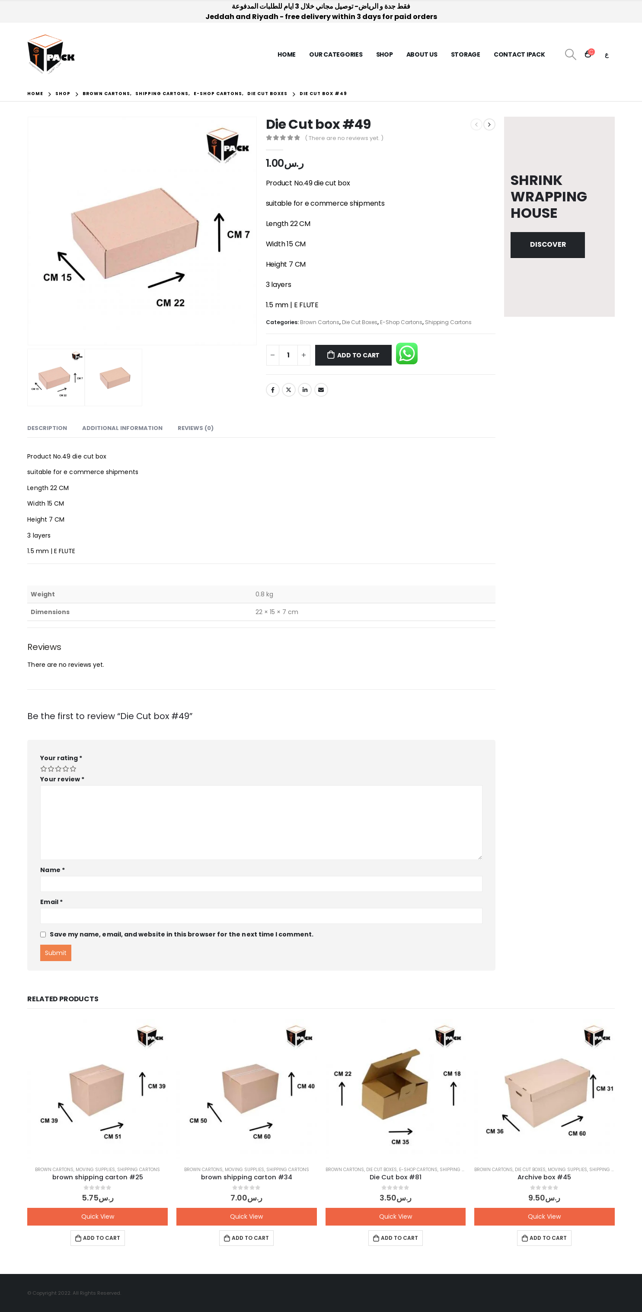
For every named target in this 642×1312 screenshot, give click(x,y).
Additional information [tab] (122, 428)
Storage (465, 54)
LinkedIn (305, 390)
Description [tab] (47, 428)
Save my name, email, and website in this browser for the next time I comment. (181, 934)
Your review (62, 779)
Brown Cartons (319, 322)
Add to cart (358, 355)
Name (52, 870)
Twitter (289, 390)
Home (287, 54)
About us (422, 54)
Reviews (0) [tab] (196, 428)
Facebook (273, 390)
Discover (548, 244)
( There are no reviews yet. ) (344, 138)
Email (321, 390)
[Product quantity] (288, 355)
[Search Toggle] (571, 54)
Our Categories (336, 54)
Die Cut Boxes (359, 322)
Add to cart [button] (101, 1238)
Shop (384, 54)
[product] (97, 1089)
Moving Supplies (95, 1169)
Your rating (61, 758)
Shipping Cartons (448, 322)
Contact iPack (519, 54)
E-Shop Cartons (401, 322)
